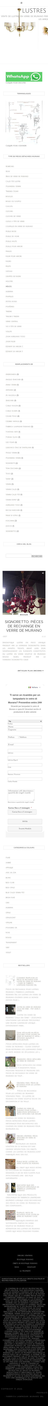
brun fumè (10, 897)
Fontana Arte (12, 432)
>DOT (5, 636)
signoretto (11, 531)
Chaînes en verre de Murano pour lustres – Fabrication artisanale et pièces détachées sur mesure (29, 1111)
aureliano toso (13, 505)
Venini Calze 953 (13, 495)
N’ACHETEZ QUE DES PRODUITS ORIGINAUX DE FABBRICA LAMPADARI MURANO (28, 1188)
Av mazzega (11, 395)
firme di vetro (12, 515)
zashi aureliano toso (15, 336)
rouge (8, 938)
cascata (9, 206)
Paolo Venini (11, 453)
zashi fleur (10, 341)
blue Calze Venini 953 (15, 893)
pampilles (9, 296)
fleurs (8, 261)
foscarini (10, 521)
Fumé (8, 858)
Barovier (10, 400)
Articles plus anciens (30, 671)
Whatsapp (31, 1267)
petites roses (11, 301)
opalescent (10, 918)
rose (8, 933)
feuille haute (11, 241)
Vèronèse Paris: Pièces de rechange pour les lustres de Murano (28, 1084)
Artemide (9, 390)
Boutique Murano (25, 1259)
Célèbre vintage (12, 421)
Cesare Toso (11, 416)
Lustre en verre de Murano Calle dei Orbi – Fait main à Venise (29, 1009)
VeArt (8, 479)
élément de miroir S (14, 351)
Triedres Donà (12, 191)
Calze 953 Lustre (13, 181)
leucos (9, 526)
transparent (11, 942)
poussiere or (11, 928)
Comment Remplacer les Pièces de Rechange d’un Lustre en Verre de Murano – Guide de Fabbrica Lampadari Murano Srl (29, 981)
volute (9, 331)
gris (7, 903)
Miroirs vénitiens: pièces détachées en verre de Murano (27, 1137)
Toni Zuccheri (12, 468)
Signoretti (10, 463)
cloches (9, 211)
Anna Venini (11, 385)
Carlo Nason (12, 406)
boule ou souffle (13, 201)
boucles (9, 196)
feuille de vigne (12, 236)
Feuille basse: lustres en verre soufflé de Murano (28, 1162)
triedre (9, 311)
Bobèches (10, 166)
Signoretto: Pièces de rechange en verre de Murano (24, 626)
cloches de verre (13, 216)
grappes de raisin (13, 276)
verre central (12, 321)
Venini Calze (11, 489)
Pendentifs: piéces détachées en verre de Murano (29, 1060)
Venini (8, 484)
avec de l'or (11, 873)
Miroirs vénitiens (25, 1255)
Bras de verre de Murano (17, 176)
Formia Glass (12, 437)
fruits (8, 266)
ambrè (8, 863)
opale (8, 913)
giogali (9, 271)
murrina (9, 291)
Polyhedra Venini (13, 186)
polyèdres (10, 306)
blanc (8, 878)
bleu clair (10, 883)
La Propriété (25, 1271)
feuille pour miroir (14, 246)
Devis (16, 1267)
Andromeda (11, 374)
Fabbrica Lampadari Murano (18, 427)
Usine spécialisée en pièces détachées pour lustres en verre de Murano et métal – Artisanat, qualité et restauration (29, 1036)
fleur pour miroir (14, 256)
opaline (9, 922)
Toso (8, 474)
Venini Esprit (11, 500)
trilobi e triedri (12, 316)
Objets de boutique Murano (25, 1263)
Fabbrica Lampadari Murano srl (24, 1400)
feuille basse (11, 231)
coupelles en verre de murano (19, 226)
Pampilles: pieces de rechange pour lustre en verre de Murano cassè (28, 1214)
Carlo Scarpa (12, 411)
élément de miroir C (14, 346)
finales (9, 251)
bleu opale (10, 888)
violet (8, 952)
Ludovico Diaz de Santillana (18, 447)
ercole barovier (13, 510)
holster (9, 281)
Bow (8, 171)
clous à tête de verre (15, 221)
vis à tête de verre (14, 326)
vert (7, 947)
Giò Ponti (10, 442)
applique (9, 868)
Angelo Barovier (13, 380)
